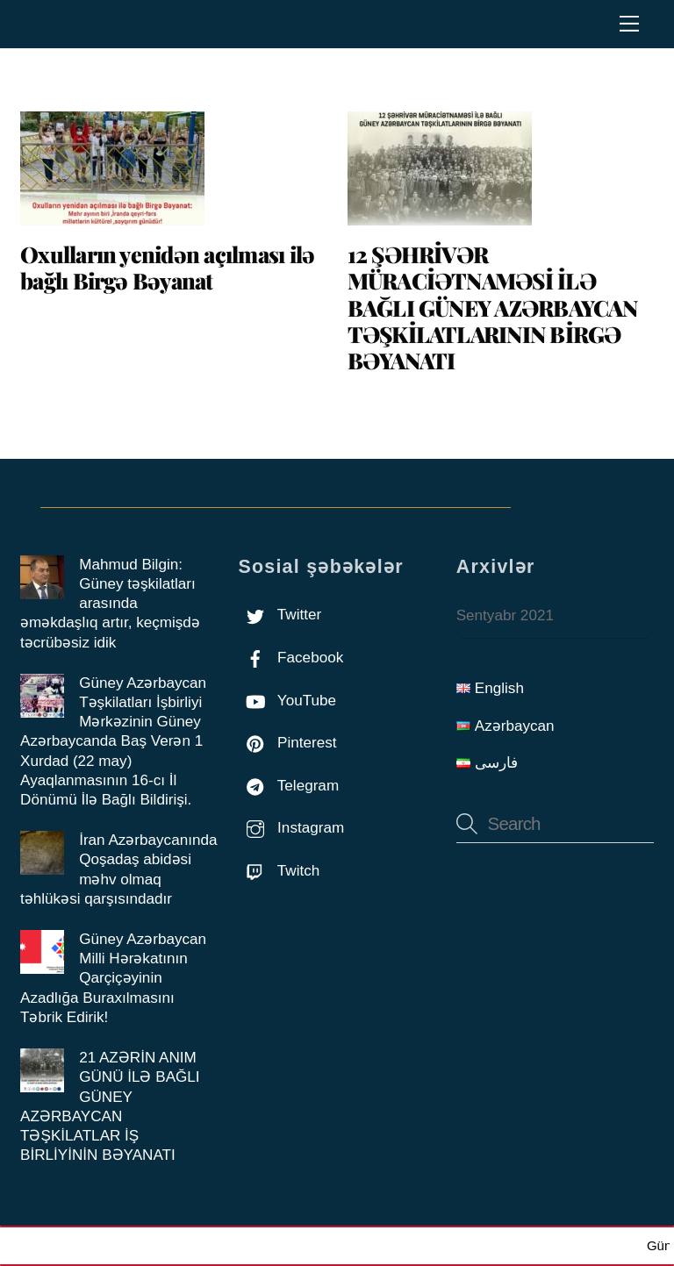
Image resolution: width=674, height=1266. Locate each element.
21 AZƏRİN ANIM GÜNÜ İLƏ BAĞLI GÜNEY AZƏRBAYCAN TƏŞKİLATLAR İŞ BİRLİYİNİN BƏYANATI (110, 1106)
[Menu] (629, 23)
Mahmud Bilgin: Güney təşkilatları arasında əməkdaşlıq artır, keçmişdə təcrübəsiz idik (110, 603)
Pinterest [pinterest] (287, 742)
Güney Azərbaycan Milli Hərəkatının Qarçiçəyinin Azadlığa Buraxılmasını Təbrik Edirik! (113, 978)
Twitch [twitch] (278, 870)
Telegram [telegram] (288, 785)
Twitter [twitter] (279, 614)
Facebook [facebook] (290, 657)
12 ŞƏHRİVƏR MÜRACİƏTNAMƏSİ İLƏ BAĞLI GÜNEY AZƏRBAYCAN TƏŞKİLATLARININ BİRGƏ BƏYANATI (492, 307)
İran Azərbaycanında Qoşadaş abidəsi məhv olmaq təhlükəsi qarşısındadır (118, 869)
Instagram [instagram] (291, 827)
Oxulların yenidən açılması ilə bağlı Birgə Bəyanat (167, 267)
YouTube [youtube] (287, 700)
